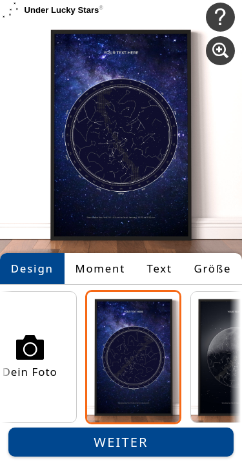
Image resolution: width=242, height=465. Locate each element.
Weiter (121, 442)
